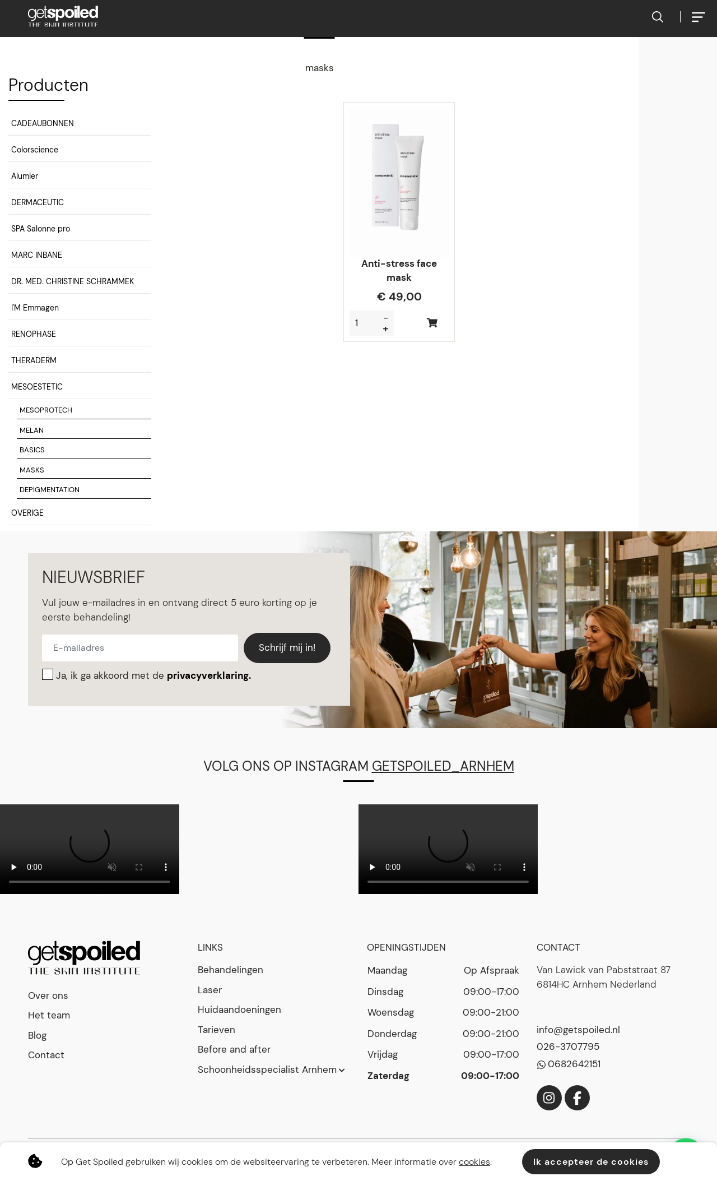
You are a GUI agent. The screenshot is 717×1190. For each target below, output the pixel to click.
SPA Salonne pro (40, 229)
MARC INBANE (36, 255)
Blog (37, 1035)
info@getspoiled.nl (578, 1030)
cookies (474, 1162)
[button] (79, 125)
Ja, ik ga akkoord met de (153, 675)
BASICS (32, 450)
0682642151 (574, 1064)
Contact (46, 1055)
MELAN (32, 430)
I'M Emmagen (35, 308)
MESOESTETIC (37, 387)
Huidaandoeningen (239, 1009)
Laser (210, 990)
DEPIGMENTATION (50, 489)
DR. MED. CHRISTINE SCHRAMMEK (72, 281)
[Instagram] (549, 1097)
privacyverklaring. (209, 675)
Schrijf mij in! (287, 647)
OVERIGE (27, 513)
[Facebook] (577, 1097)
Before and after (234, 1049)
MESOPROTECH (46, 410)
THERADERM (34, 360)
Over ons (48, 995)
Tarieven (216, 1030)
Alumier (24, 176)
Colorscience (34, 150)
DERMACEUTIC (37, 202)
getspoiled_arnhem (443, 766)
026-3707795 (568, 1046)
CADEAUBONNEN (42, 123)
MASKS (32, 470)
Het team (49, 1015)
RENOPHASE (33, 334)
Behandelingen (230, 970)
